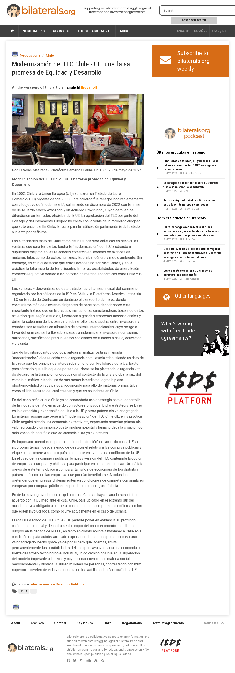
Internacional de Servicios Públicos (57, 584)
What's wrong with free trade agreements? (178, 331)
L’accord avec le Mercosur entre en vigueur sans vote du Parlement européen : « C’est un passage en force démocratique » (192, 253)
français (219, 31)
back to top (214, 623)
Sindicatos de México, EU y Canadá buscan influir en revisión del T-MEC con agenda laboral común (190, 165)
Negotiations (34, 31)
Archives (37, 623)
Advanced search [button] (194, 20)
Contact (60, 623)
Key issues (61, 31)
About (125, 31)
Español (200, 31)
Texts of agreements (94, 31)
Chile (50, 55)
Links (107, 623)
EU (33, 591)
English (183, 31)
